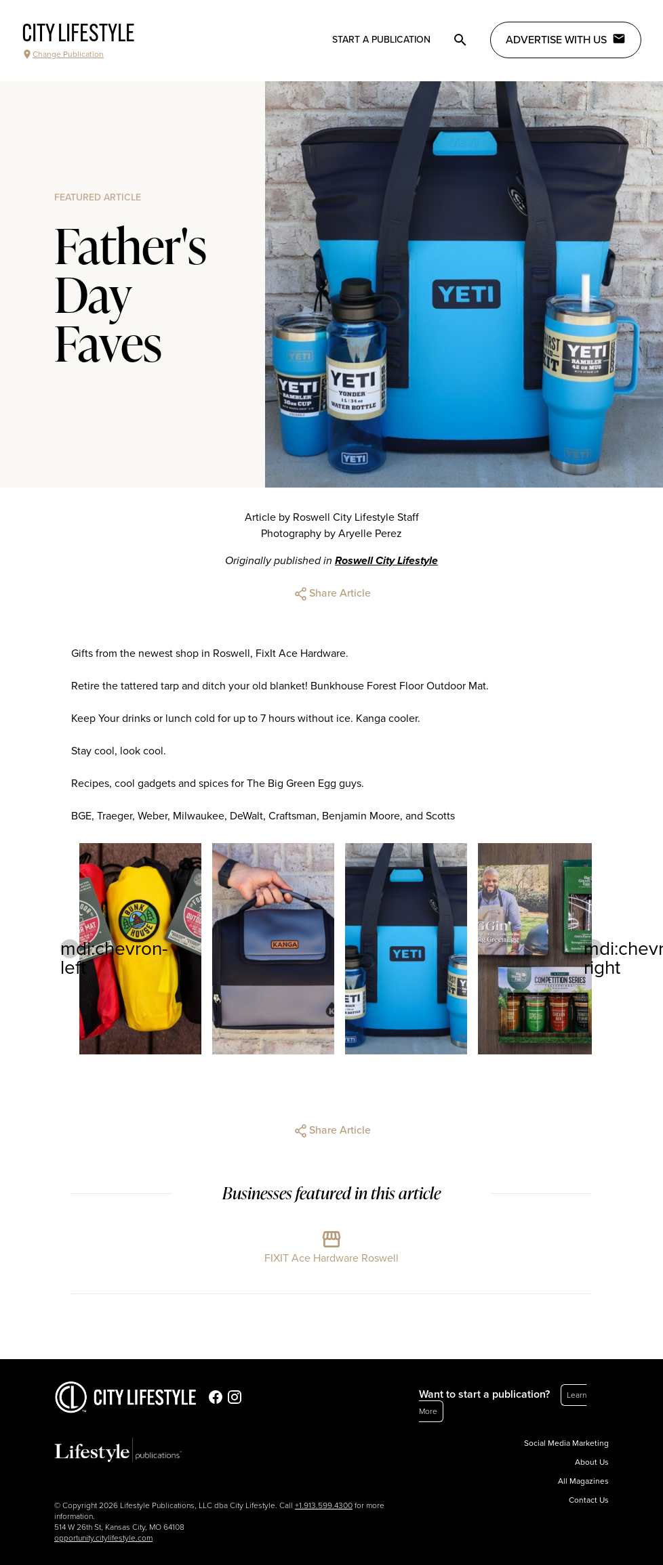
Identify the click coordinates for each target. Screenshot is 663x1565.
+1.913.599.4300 (324, 1505)
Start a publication (381, 39)
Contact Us (589, 1500)
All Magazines (583, 1481)
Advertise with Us (566, 39)
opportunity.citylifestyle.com (103, 1538)
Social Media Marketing (566, 1443)
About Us (592, 1462)
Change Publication (63, 54)
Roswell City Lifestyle (386, 560)
